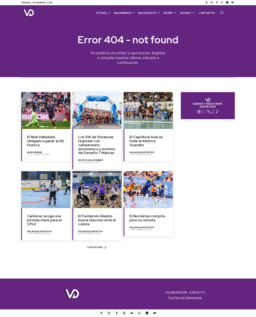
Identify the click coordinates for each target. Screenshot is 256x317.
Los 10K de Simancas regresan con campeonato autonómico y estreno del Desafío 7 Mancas (96, 145)
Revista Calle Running (90, 160)
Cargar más (97, 247)
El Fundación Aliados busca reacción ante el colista (97, 220)
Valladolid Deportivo (141, 152)
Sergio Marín (34, 152)
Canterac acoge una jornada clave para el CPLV (44, 220)
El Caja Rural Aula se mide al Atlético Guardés (146, 141)
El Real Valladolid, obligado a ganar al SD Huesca (45, 141)
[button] (222, 12)
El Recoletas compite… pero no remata (148, 218)
